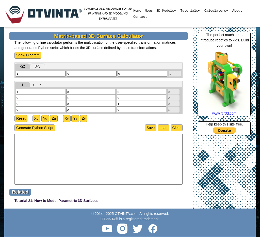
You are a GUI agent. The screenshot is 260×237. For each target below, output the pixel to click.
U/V (37, 66)
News (148, 10)
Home (137, 10)
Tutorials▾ (190, 10)
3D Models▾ (166, 10)
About (237, 10)
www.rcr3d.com (224, 113)
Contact (140, 16)
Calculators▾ (216, 10)
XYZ (22, 66)
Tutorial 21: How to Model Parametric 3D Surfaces (56, 201)
